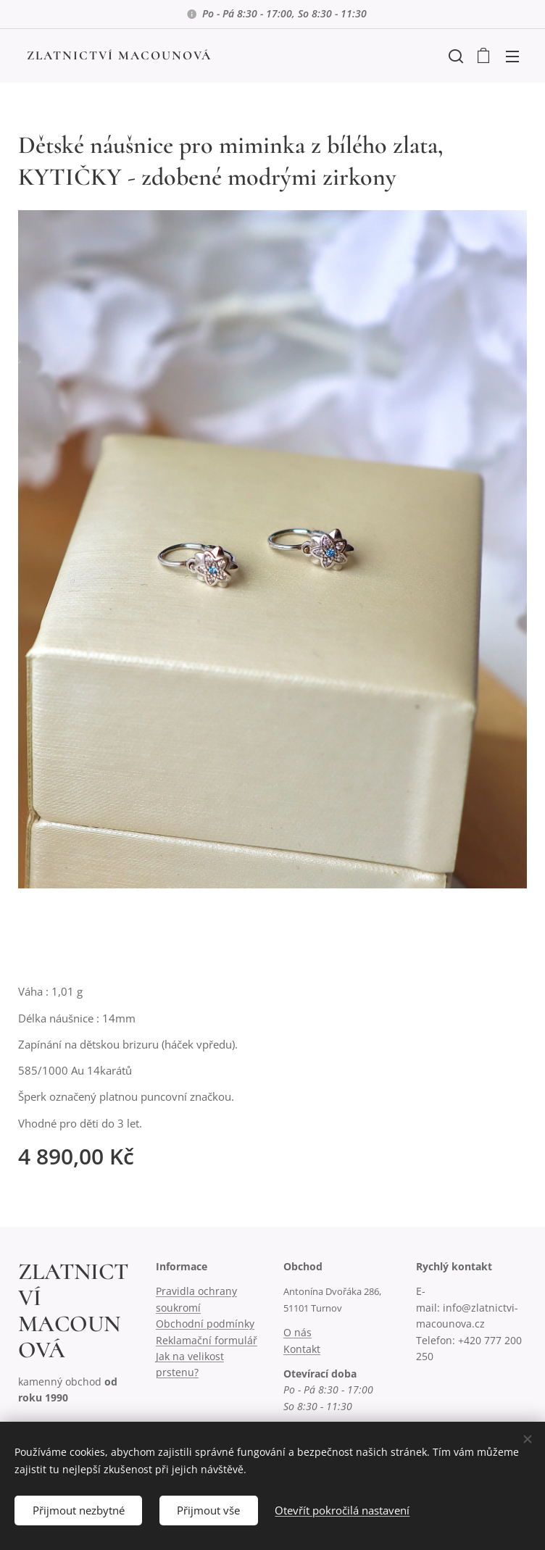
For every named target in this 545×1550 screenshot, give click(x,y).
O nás (297, 1332)
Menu (512, 56)
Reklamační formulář (206, 1340)
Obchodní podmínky (205, 1323)
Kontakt (301, 1349)
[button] (454, 56)
